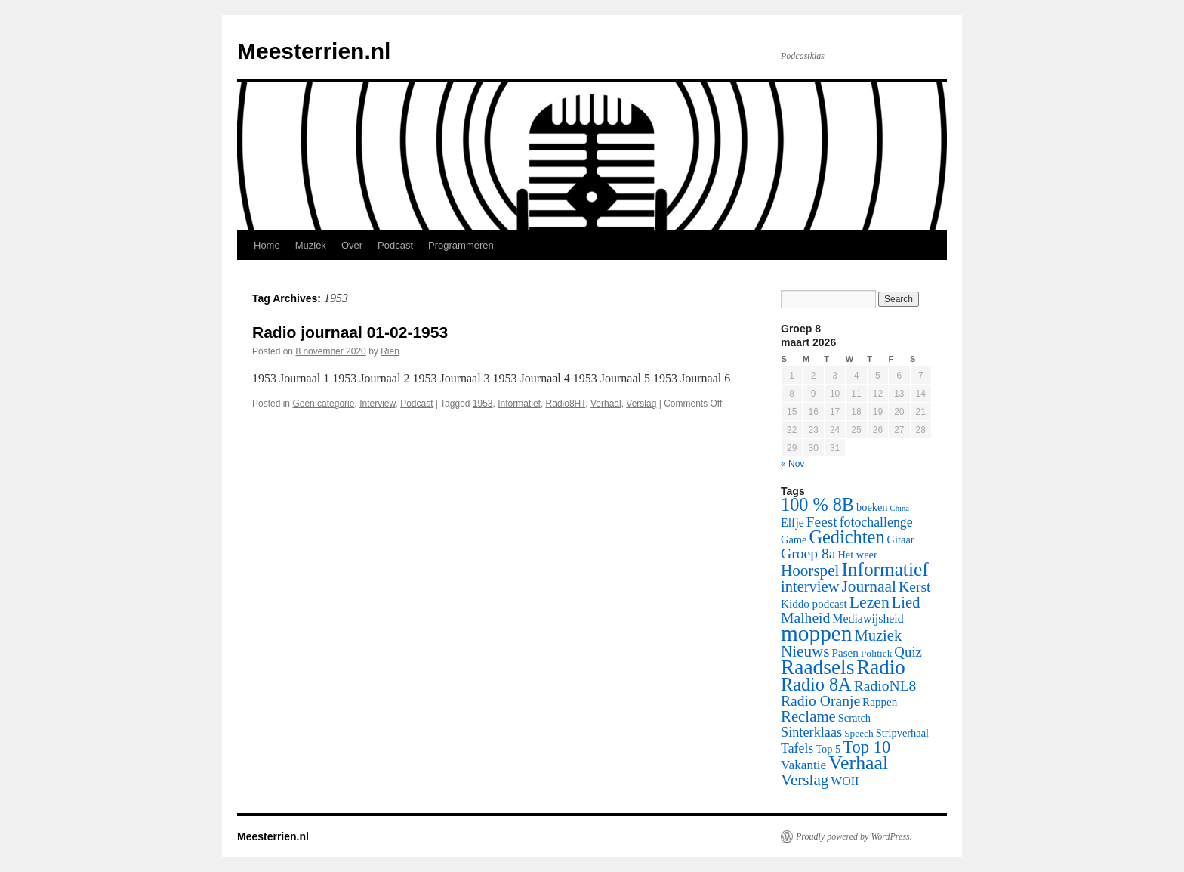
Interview (377, 403)
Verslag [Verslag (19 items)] (804, 780)
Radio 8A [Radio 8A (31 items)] (816, 684)
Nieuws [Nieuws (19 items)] (805, 651)
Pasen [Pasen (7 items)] (845, 653)
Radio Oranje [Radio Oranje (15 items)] (820, 701)
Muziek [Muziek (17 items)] (878, 635)
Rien (390, 351)
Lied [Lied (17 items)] (906, 602)
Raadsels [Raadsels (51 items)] (817, 667)
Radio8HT (566, 403)
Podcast (395, 245)
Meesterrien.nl (313, 51)
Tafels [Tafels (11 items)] (797, 748)
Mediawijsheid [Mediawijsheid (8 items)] (867, 618)
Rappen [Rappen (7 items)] (879, 702)
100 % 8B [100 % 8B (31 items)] (817, 504)
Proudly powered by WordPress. (854, 836)
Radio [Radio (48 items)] (880, 667)
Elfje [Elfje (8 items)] (792, 522)
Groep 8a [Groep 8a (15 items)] (808, 553)
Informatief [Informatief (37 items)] (884, 569)
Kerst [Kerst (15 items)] (914, 587)
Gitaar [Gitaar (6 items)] (900, 539)
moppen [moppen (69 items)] (817, 633)
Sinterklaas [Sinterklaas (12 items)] (811, 732)
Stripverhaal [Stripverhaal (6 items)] (902, 733)
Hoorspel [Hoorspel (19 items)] (810, 570)
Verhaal (605, 403)
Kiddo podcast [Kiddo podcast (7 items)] (814, 604)
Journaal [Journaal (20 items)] (868, 586)
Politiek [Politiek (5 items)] (877, 653)
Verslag (641, 403)
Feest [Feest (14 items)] (821, 522)
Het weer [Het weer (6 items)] (857, 555)
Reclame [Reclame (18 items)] (808, 716)
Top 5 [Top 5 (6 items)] (828, 749)
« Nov (792, 464)
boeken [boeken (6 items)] (872, 507)
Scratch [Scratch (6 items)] (854, 718)
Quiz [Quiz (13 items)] (908, 652)
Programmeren (461, 245)
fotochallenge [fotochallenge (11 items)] (876, 522)
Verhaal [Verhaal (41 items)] (858, 763)
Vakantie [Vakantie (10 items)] (803, 765)
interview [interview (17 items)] (810, 586)
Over (351, 245)
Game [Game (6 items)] (793, 539)
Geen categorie (323, 403)
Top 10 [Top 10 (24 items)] (866, 746)
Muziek (310, 245)
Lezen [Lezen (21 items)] (869, 602)
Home (267, 245)
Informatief (519, 403)
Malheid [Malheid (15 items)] (805, 618)
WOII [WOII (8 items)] (845, 781)
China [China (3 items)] (899, 508)
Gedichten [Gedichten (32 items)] (846, 537)
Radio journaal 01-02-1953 (350, 332)
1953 (483, 403)
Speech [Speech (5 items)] (859, 733)
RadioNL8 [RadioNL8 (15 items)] (885, 686)
